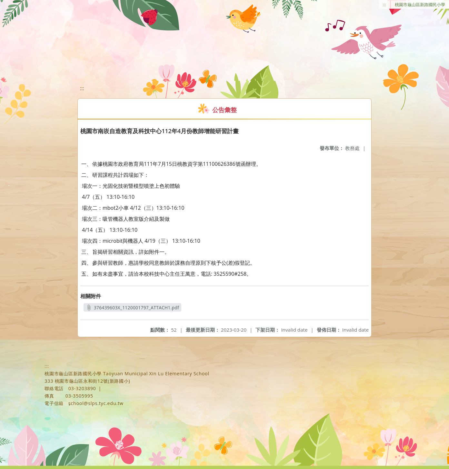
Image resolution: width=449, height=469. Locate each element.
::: (384, 4)
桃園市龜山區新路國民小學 (420, 4)
